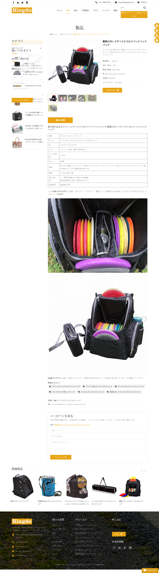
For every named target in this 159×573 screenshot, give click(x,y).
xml (53, 558)
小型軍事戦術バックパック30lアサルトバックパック (34, 147)
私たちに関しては (58, 529)
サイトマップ (57, 550)
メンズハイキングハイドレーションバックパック (89, 546)
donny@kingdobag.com (126, 2)
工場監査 (85, 10)
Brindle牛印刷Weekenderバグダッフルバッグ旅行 (34, 187)
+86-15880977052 (105, 2)
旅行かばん (16, 69)
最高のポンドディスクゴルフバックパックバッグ (72, 425)
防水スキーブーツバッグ (21, 501)
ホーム (59, 10)
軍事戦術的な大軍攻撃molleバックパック (33, 134)
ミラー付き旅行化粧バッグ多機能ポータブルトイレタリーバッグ (34, 160)
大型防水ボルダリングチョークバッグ (51, 503)
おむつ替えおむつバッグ (84, 529)
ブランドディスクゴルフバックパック (66, 387)
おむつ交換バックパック (84, 542)
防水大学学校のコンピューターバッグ (89, 533)
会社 (76, 10)
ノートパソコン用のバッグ (23, 64)
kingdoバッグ (53, 378)
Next (145, 469)
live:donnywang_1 (22, 556)
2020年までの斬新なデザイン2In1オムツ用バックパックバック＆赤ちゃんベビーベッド (34, 174)
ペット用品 (16, 85)
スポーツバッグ (65, 34)
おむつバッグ (17, 48)
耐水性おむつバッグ (82, 550)
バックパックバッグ (20, 53)
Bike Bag (15, 90)
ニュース (106, 10)
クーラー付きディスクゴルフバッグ (99, 387)
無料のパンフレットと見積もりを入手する (134, 14)
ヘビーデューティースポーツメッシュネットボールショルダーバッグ (78, 503)
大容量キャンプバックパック (85, 525)
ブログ (95, 10)
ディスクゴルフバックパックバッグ (131, 387)
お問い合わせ (112, 90)
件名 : (70, 425)
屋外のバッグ (17, 59)
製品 (68, 10)
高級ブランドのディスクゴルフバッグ (67, 401)
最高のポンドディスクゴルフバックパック (125, 392)
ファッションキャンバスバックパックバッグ (34, 107)
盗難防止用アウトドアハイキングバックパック (89, 554)
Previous (142, 469)
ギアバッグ (16, 80)
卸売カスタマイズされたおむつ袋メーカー (34, 120)
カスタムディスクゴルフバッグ (92, 392)
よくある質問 (57, 542)
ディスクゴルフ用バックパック (63, 392)
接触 (115, 10)
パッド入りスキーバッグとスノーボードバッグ (68, 405)
